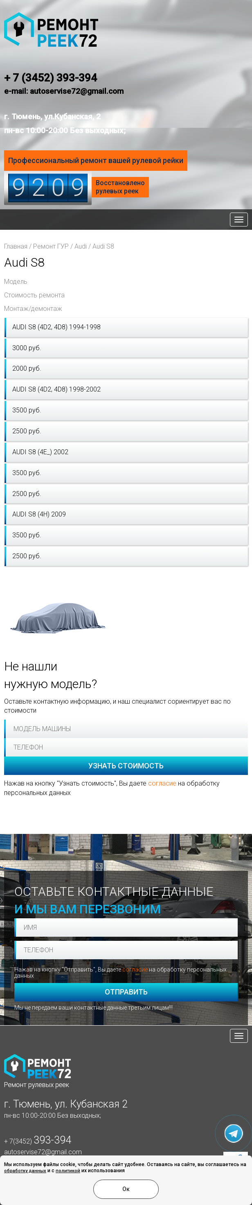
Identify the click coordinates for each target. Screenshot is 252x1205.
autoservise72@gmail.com (43, 1152)
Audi (80, 246)
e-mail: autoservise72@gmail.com (64, 91)
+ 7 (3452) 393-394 (50, 78)
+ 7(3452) (37, 1141)
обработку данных (25, 1170)
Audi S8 (103, 246)
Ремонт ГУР (51, 246)
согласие (162, 783)
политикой (68, 1170)
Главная (15, 246)
